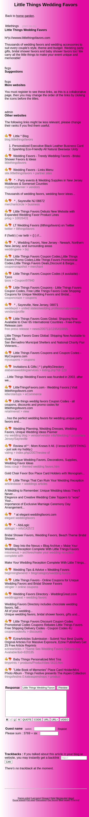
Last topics (36, 803)
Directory (75, 805)
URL (46, 724)
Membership (62, 803)
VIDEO (64, 724)
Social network (19, 805)
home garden (25, 15)
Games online (24, 803)
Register (62, 733)
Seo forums (53, 805)
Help (53, 803)
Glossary (45, 803)
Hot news (31, 805)
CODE (37, 724)
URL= (55, 724)
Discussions (41, 805)
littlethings (12, 26)
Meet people (64, 805)
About (70, 803)
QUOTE (27, 724)
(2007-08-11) (29, 26)
